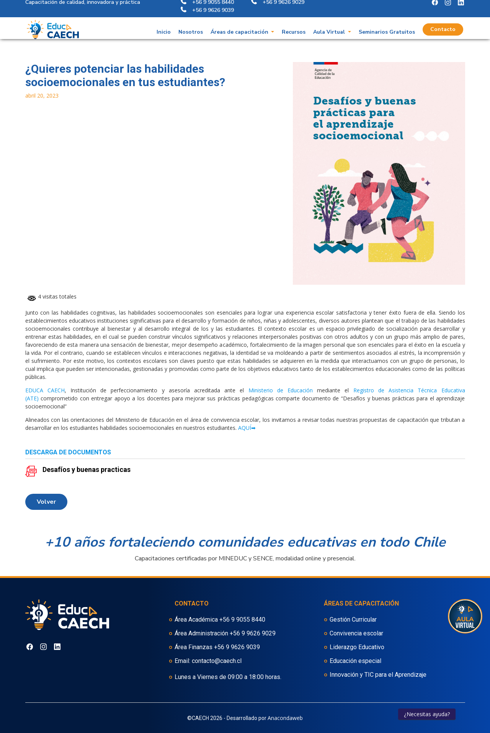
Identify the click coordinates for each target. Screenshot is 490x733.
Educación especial (355, 660)
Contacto (443, 19)
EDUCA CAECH (45, 390)
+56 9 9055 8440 (242, 619)
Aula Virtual (329, 21)
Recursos (293, 21)
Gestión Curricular (353, 619)
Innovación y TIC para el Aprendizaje (378, 674)
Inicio (164, 21)
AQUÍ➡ (247, 427)
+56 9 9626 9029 (253, 633)
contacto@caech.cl (217, 660)
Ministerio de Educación (280, 390)
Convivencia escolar (356, 633)
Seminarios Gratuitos (387, 21)
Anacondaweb (285, 718)
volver (46, 502)
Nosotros (190, 21)
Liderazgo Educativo (357, 647)
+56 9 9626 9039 (237, 647)
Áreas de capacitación (240, 21)
